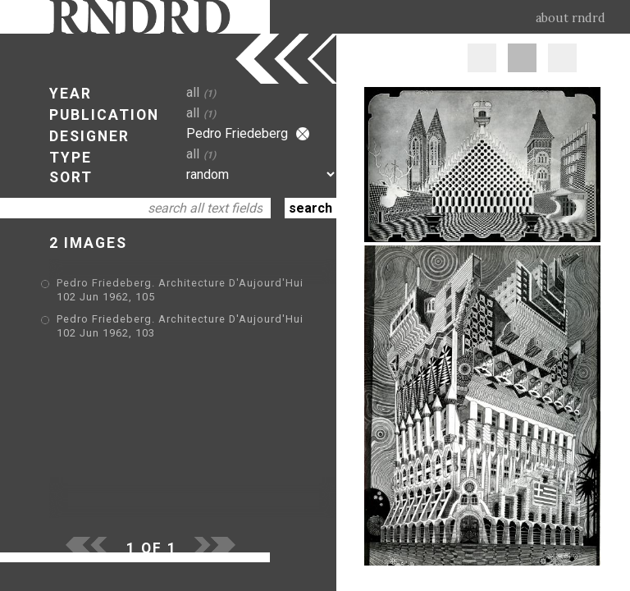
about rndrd (570, 18)
